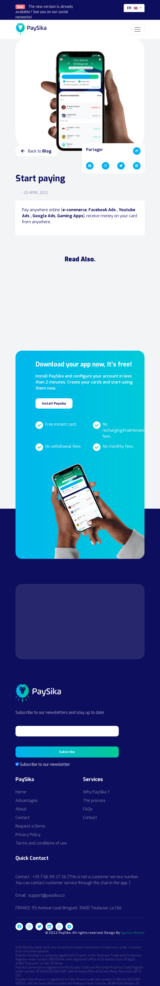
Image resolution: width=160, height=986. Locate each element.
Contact (23, 817)
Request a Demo (30, 826)
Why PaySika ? (96, 792)
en (133, 8)
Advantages (27, 800)
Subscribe (67, 752)
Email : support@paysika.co (40, 895)
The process (94, 800)
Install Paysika (54, 403)
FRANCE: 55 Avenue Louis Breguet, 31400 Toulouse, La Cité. (69, 908)
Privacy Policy (28, 834)
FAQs (87, 809)
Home (21, 792)
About (21, 809)
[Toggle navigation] (137, 29)
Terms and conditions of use (41, 843)
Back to (36, 151)
